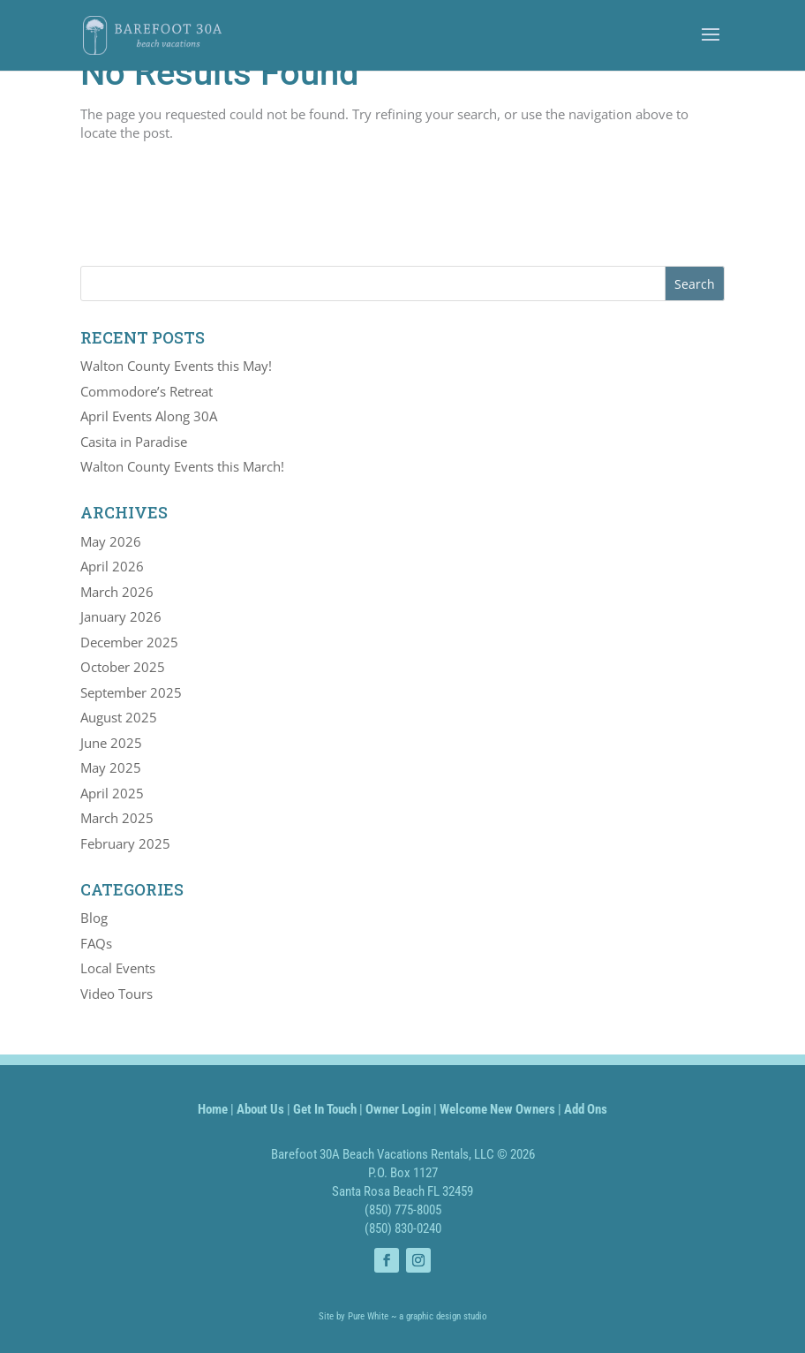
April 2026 (112, 566)
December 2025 (129, 642)
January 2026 (121, 616)
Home (213, 1109)
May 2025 (110, 767)
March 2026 (117, 592)
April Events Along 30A (148, 416)
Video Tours (116, 993)
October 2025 (122, 667)
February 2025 (125, 843)
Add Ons (585, 1109)
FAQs (96, 943)
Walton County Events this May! (176, 365)
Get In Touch (325, 1109)
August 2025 (118, 717)
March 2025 (117, 818)
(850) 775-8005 (403, 1210)
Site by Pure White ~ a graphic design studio (403, 1316)
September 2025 (131, 692)
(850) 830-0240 (403, 1228)
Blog (94, 917)
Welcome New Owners (497, 1109)
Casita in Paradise (133, 441)
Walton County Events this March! (182, 466)
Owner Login (398, 1109)
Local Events (117, 968)
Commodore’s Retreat (146, 391)
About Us (260, 1109)
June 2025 (111, 743)
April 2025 (112, 793)
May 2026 (110, 541)
